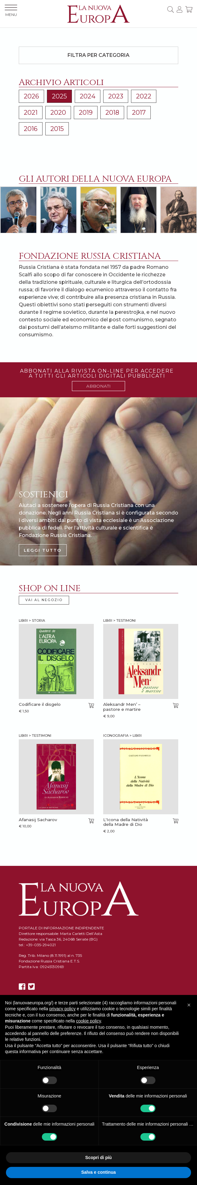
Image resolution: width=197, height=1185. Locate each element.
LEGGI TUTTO (43, 550)
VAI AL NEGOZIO (44, 600)
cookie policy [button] (88, 1020)
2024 (87, 96)
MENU (11, 11)
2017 (139, 112)
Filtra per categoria (98, 55)
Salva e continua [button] (98, 1172)
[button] (189, 1005)
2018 (112, 112)
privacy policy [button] (62, 1008)
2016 (31, 129)
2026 (31, 96)
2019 (86, 112)
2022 (143, 96)
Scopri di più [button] (98, 1157)
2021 (31, 112)
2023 (115, 96)
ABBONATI (98, 386)
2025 (59, 96)
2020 (58, 112)
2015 (57, 129)
